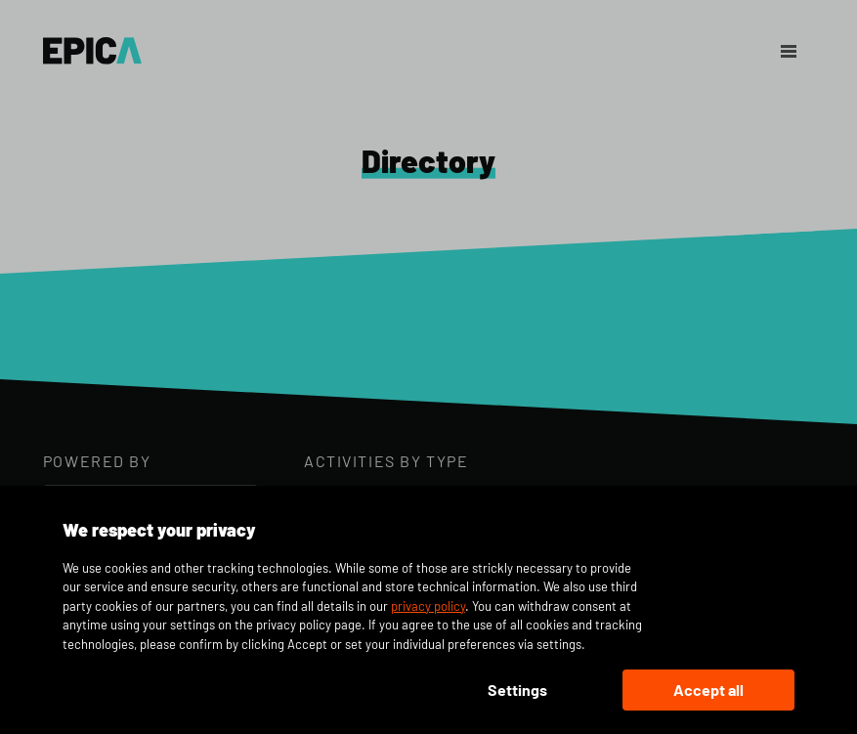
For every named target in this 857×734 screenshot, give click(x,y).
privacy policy (428, 606)
